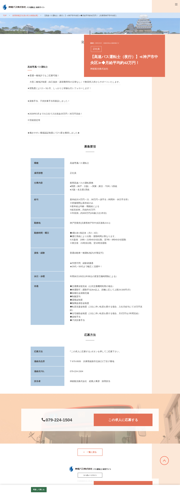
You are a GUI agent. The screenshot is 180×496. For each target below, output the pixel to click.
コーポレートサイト (90, 475)
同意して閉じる (38, 490)
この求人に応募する (123, 420)
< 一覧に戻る (89, 452)
